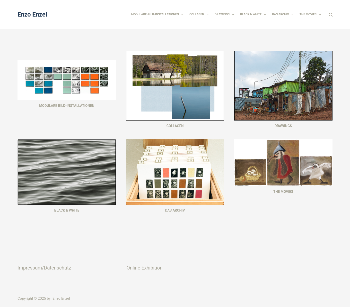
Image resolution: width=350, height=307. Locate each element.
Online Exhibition (145, 268)
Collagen (199, 15)
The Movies (311, 15)
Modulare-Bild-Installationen (158, 15)
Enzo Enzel (32, 14)
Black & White (254, 15)
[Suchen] (330, 15)
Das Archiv (283, 15)
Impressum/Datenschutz (44, 268)
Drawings (225, 15)
